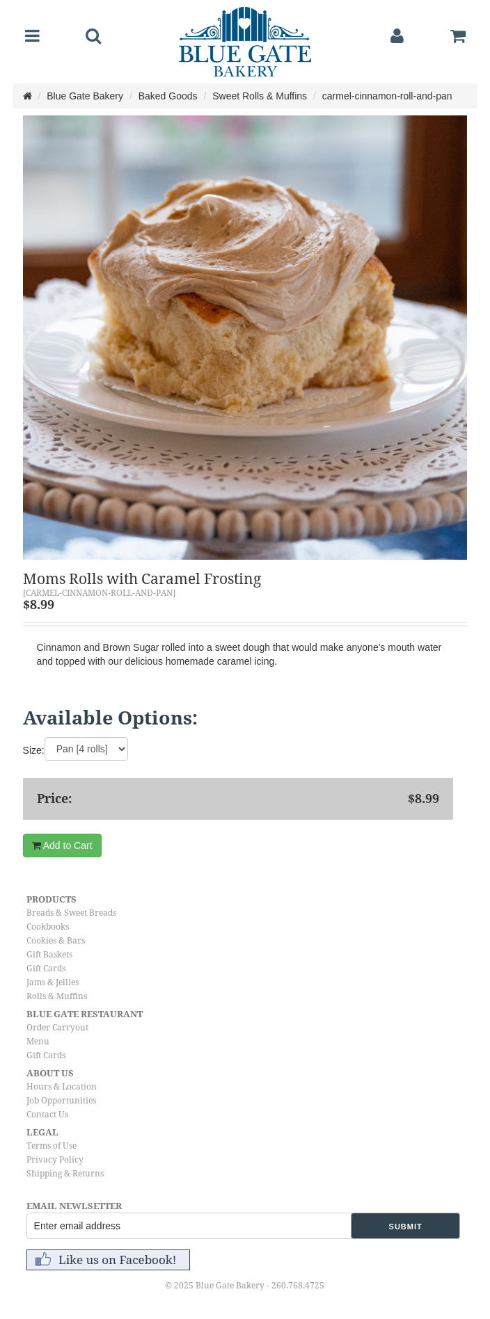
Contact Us (47, 1114)
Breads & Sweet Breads (71, 913)
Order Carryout (57, 1028)
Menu (37, 1041)
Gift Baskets (49, 955)
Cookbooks (47, 927)
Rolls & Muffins (56, 996)
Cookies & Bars (55, 941)
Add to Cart (62, 845)
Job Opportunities (61, 1101)
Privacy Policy (55, 1160)
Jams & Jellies (52, 982)
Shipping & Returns (65, 1174)
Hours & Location (61, 1087)
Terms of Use (51, 1146)
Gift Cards (45, 968)
